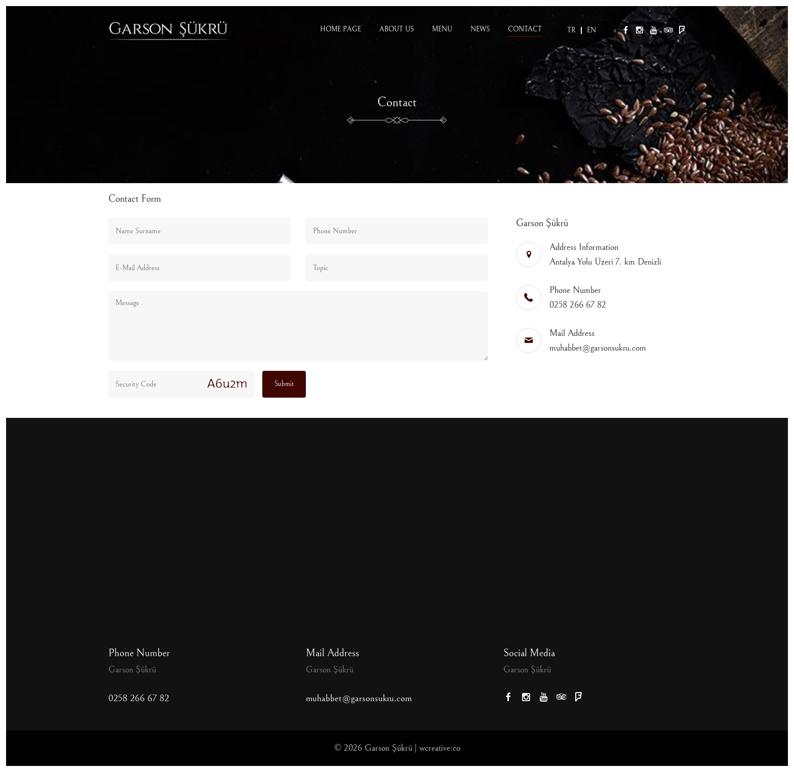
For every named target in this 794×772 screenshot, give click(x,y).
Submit (284, 384)
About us (396, 29)
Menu (442, 29)
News (480, 29)
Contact (525, 29)
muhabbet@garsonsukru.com (597, 347)
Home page (340, 29)
